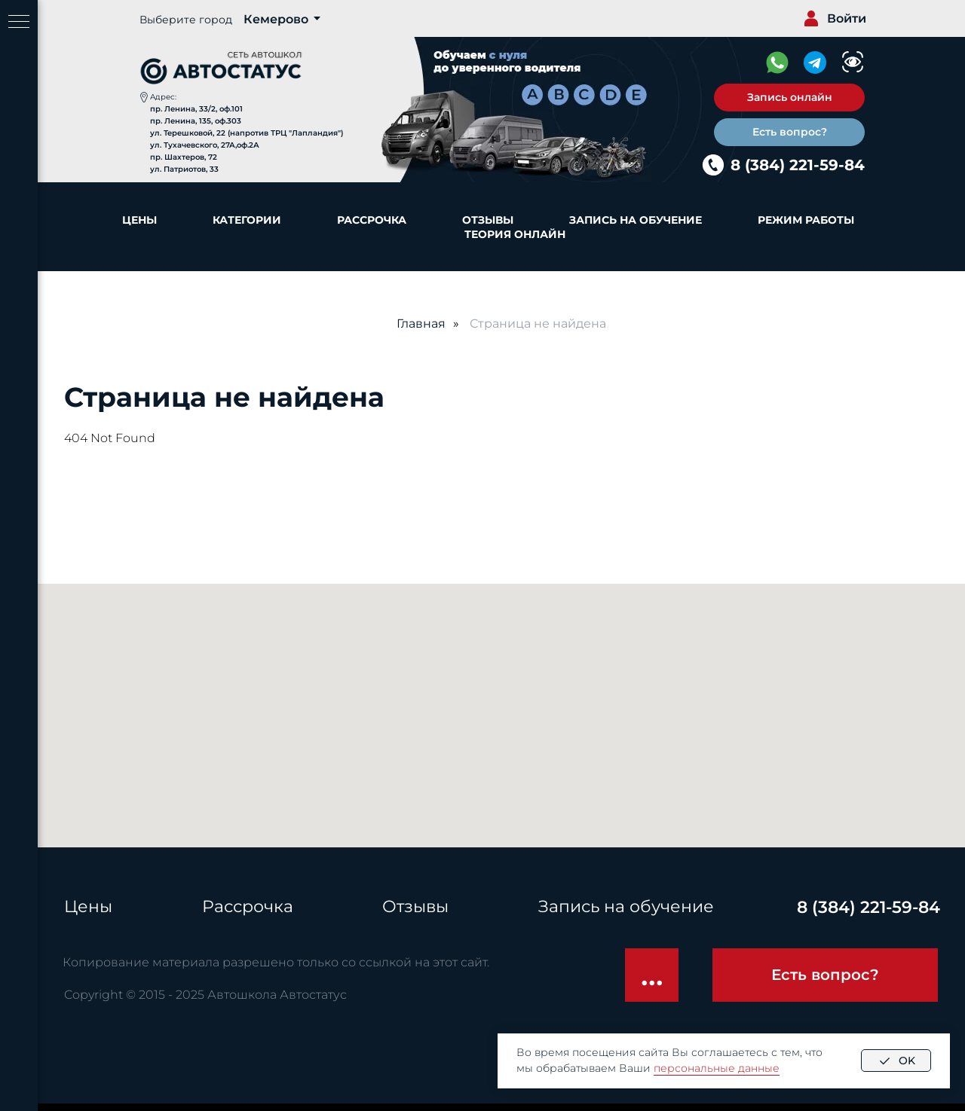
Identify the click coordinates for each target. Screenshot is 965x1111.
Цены (139, 220)
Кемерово (276, 19)
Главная (421, 323)
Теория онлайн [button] (514, 234)
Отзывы (487, 220)
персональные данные (717, 1068)
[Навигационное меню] (18, 22)
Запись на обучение (635, 220)
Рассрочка (371, 220)
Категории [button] (247, 220)
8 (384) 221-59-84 (798, 165)
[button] (789, 97)
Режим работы (806, 220)
